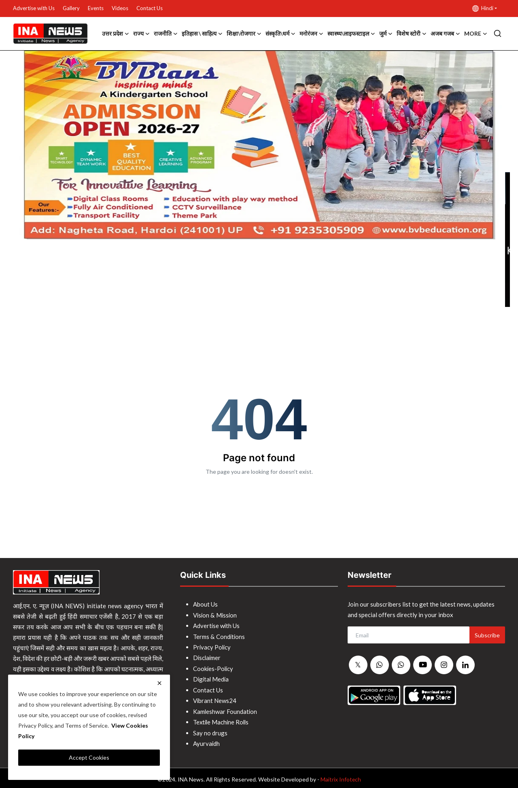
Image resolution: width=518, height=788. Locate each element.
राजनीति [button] (166, 33)
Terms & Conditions (219, 635)
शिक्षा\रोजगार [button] (244, 33)
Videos (120, 8)
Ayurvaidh (206, 741)
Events (96, 8)
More (475, 33)
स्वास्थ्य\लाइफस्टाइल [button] (351, 33)
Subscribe (487, 635)
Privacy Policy (212, 646)
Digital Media (211, 678)
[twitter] (358, 665)
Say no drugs (210, 730)
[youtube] (422, 665)
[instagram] (444, 665)
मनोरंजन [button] (311, 33)
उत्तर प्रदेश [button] (115, 33)
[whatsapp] (379, 665)
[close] (159, 683)
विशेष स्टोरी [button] (412, 33)
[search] (497, 33)
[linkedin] (465, 665)
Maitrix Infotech (340, 776)
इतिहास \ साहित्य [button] (202, 33)
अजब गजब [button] (445, 33)
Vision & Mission (215, 614)
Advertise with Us (34, 8)
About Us (205, 604)
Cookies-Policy (213, 667)
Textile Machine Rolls (222, 720)
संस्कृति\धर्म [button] (280, 33)
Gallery (71, 8)
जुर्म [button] (386, 33)
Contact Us (149, 8)
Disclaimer (207, 656)
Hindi (482, 8)
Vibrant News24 (215, 699)
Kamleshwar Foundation (225, 709)
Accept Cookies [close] (89, 757)
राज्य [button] (141, 33)
